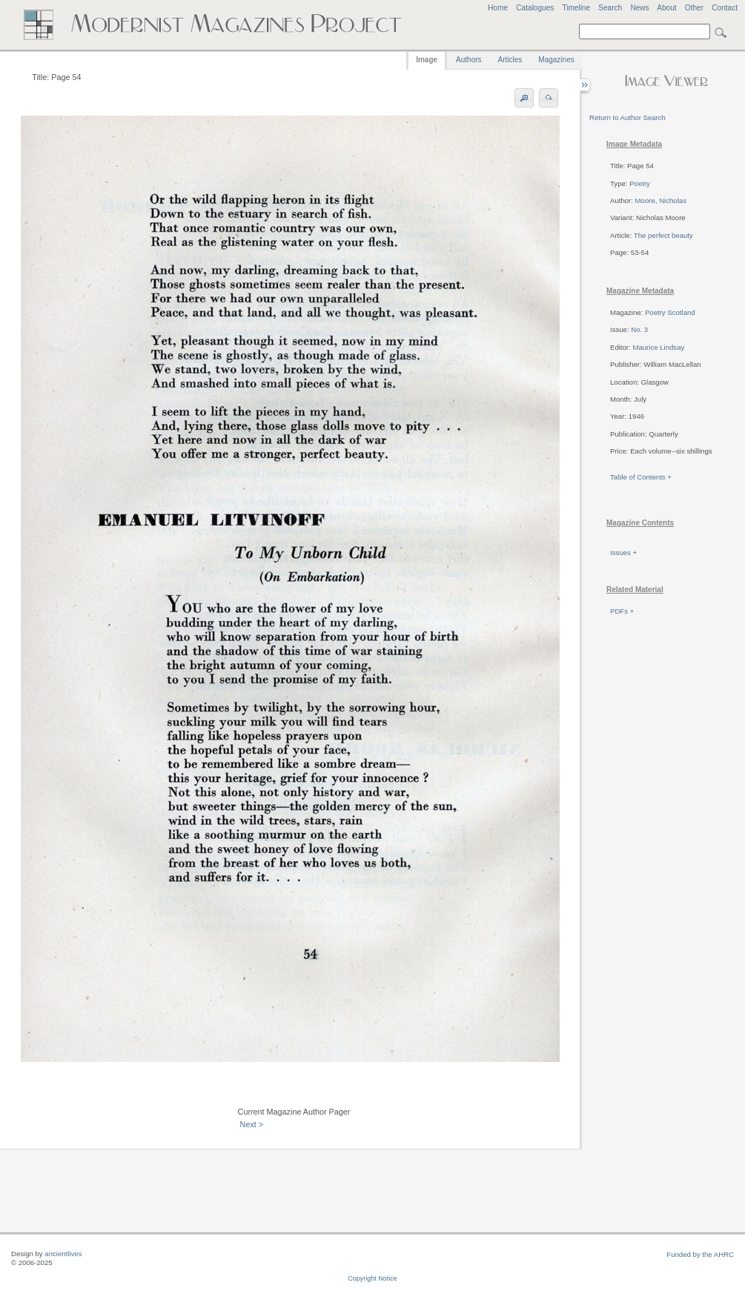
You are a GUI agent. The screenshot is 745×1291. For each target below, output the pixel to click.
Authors (468, 60)
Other (694, 8)
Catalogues (535, 8)
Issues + (623, 552)
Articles (510, 60)
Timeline (576, 8)
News (639, 8)
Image (426, 60)
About (666, 8)
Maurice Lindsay (658, 347)
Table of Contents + (641, 477)
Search (610, 8)
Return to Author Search (627, 117)
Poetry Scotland (670, 312)
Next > (252, 1124)
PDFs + (622, 611)
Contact (725, 8)
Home (498, 8)
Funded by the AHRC (700, 1254)
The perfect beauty (663, 235)
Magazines (556, 60)
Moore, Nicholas (660, 200)
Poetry (639, 183)
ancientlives (63, 1253)
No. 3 (639, 329)
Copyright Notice (372, 1278)
